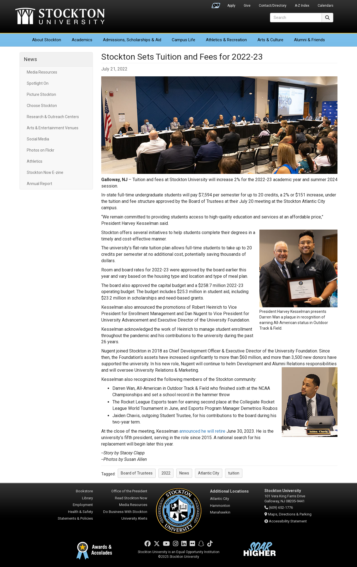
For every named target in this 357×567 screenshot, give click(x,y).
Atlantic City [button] (208, 473)
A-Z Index (302, 6)
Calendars (325, 6)
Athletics (226, 39)
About (46, 39)
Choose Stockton (42, 105)
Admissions (132, 39)
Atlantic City (219, 499)
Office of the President (129, 491)
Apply (231, 6)
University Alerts (134, 518)
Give (247, 6)
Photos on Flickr (40, 150)
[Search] (296, 17)
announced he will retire (202, 431)
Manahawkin (220, 512)
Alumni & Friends (309, 39)
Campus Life (183, 39)
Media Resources (42, 72)
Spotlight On (38, 83)
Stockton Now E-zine (45, 172)
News (30, 59)
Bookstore (84, 491)
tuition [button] (233, 473)
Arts (270, 39)
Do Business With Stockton (125, 512)
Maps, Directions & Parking (290, 514)
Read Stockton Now (131, 498)
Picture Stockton (41, 94)
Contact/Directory (272, 6)
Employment (83, 505)
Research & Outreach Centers (53, 117)
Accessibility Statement (288, 521)
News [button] (184, 473)
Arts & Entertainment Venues (52, 128)
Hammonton (220, 505)
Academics (82, 39)
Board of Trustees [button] (137, 473)
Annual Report (39, 183)
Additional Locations (229, 491)
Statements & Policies (75, 518)
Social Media (38, 139)
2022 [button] (165, 473)
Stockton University (60, 16)
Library (87, 498)
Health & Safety (80, 512)
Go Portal (215, 4)
